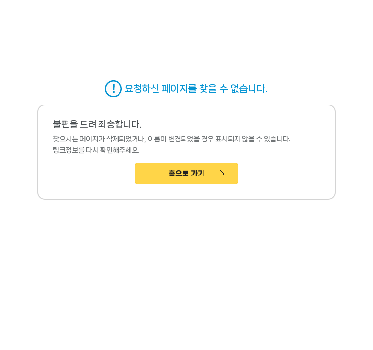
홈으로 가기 (186, 174)
